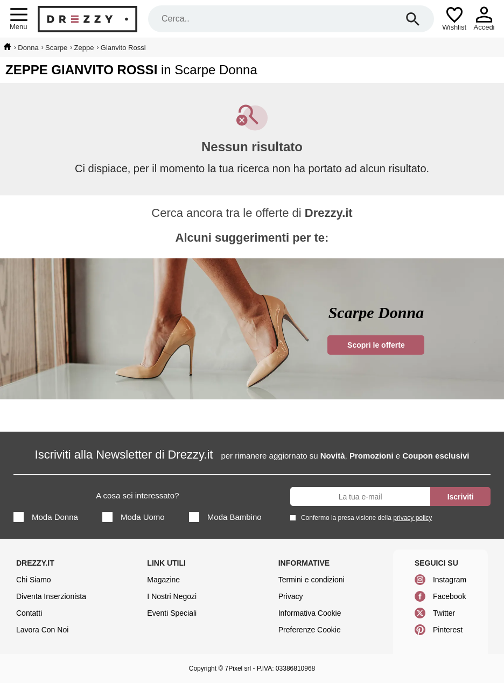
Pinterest (448, 629)
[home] (7, 47)
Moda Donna (45, 517)
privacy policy (412, 518)
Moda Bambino (225, 517)
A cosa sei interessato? (137, 495)
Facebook (449, 596)
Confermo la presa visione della (364, 517)
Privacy (290, 596)
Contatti (29, 613)
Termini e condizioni (311, 579)
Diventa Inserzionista (51, 596)
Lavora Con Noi (42, 629)
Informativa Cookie (309, 613)
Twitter (444, 613)
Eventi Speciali (172, 613)
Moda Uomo (133, 517)
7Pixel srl (238, 668)
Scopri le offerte (376, 345)
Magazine (163, 579)
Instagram (449, 579)
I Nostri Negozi (172, 596)
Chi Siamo (33, 579)
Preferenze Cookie (309, 629)
